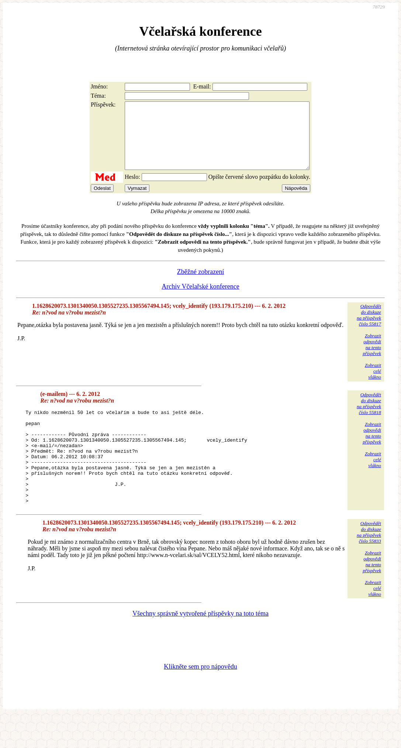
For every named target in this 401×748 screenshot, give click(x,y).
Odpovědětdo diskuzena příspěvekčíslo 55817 (369, 328)
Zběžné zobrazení (200, 285)
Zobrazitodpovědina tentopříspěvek (372, 357)
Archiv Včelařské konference (200, 299)
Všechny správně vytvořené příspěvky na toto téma (200, 645)
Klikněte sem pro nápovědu (200, 698)
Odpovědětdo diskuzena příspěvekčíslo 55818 (369, 416)
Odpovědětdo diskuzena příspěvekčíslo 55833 (369, 564)
